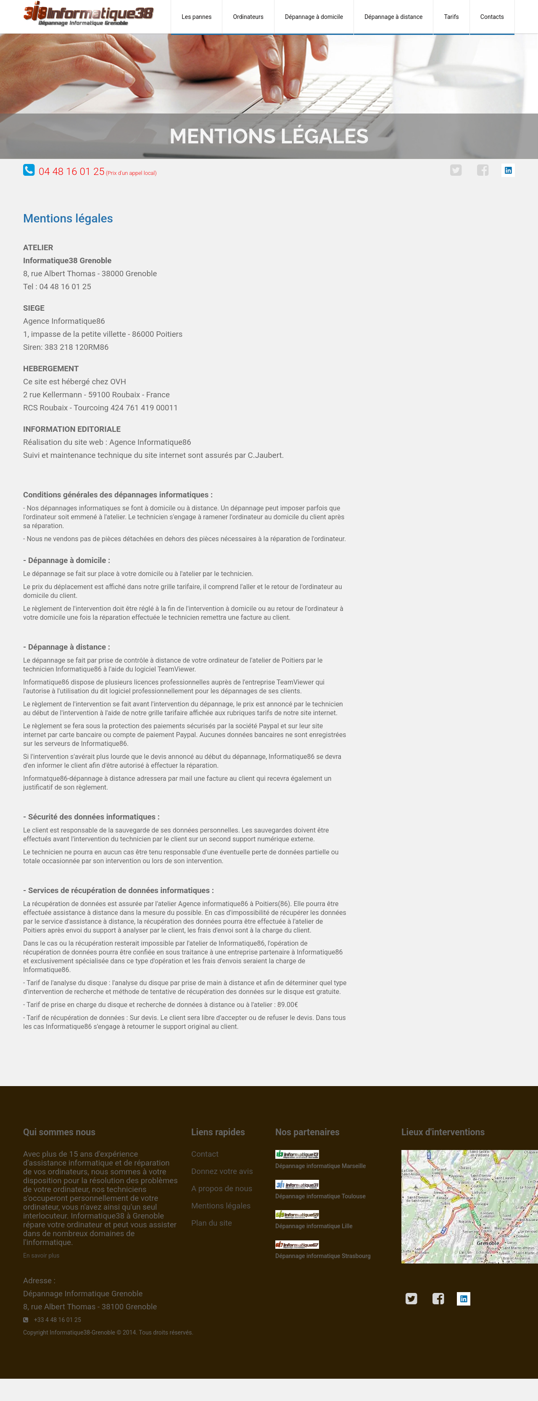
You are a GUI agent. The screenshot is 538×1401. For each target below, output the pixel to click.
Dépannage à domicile (314, 16)
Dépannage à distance (393, 16)
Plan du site (211, 1223)
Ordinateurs (248, 16)
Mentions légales (221, 1206)
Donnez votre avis (222, 1171)
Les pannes (196, 16)
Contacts (492, 16)
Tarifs (451, 16)
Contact (205, 1154)
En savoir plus (41, 1255)
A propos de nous (221, 1188)
